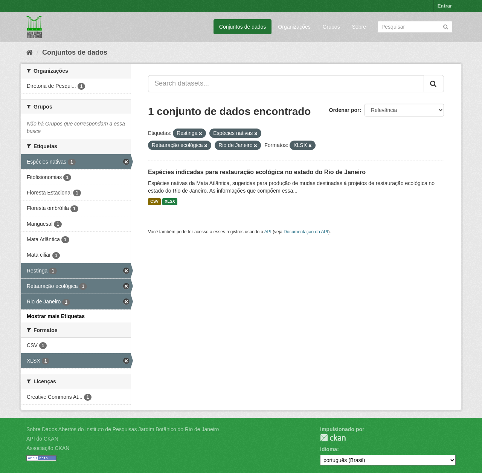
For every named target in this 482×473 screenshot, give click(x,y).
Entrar (445, 6)
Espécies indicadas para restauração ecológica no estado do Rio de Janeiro (257, 172)
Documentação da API (306, 231)
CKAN (333, 438)
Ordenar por (344, 110)
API (268, 231)
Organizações (294, 27)
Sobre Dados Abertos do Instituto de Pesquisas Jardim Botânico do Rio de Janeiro (122, 429)
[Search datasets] (415, 27)
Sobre (359, 27)
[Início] (29, 52)
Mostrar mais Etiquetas (56, 316)
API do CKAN (42, 439)
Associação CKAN (47, 448)
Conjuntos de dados (242, 27)
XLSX (170, 201)
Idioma (328, 449)
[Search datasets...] (286, 83)
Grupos (331, 27)
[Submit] (445, 26)
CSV (154, 201)
